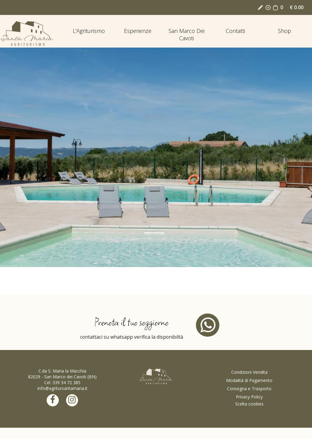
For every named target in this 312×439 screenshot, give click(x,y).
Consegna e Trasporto (249, 388)
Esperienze (137, 30)
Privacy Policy (249, 397)
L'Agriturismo (89, 30)
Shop (284, 30)
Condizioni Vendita (249, 372)
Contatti (235, 30)
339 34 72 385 (66, 382)
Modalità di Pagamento (249, 380)
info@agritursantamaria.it (62, 388)
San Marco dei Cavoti (186, 34)
